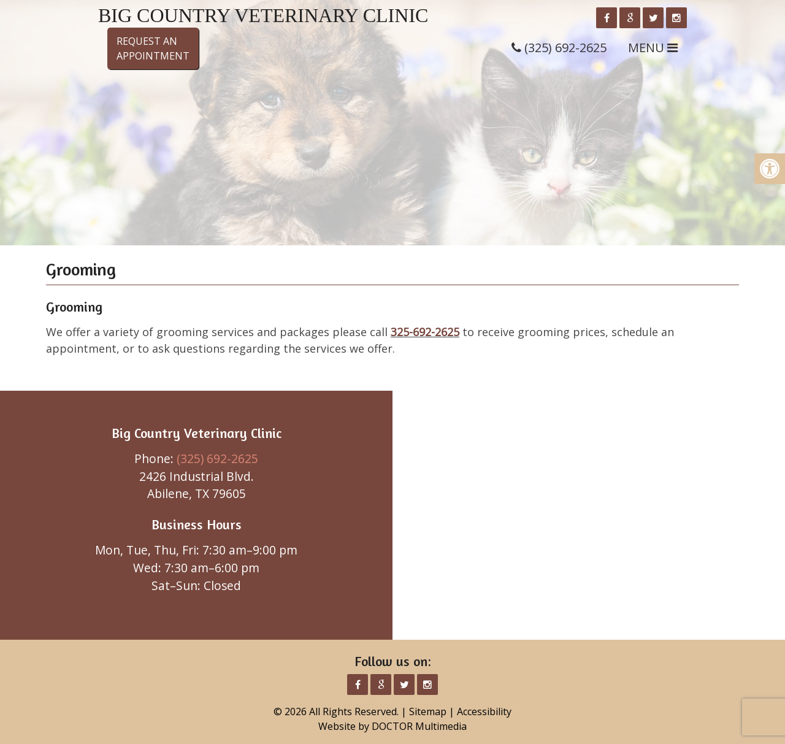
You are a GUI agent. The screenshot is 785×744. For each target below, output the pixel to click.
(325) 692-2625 (217, 458)
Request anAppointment (153, 48)
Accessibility (484, 711)
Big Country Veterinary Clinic (263, 15)
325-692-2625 (425, 331)
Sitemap (427, 711)
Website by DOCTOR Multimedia (392, 726)
